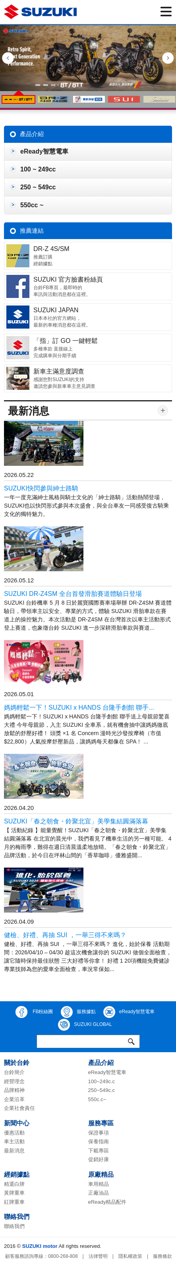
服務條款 (162, 1256)
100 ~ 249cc (38, 169)
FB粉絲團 (34, 1012)
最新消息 (14, 1151)
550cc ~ (31, 205)
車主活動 (14, 1141)
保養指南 (98, 1141)
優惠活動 (14, 1133)
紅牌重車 (14, 1202)
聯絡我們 (14, 1226)
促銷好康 (98, 1159)
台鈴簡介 (14, 1072)
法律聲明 (98, 1256)
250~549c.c (101, 1090)
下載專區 (98, 1151)
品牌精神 (14, 1090)
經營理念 (14, 1081)
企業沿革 (14, 1099)
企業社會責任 (19, 1108)
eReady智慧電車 (44, 151)
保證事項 (98, 1133)
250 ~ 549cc (38, 187)
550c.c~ (97, 1099)
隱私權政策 (130, 1256)
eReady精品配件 (107, 1202)
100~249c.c (101, 1081)
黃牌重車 (14, 1193)
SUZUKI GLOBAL (85, 1025)
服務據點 (78, 1012)
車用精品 (98, 1184)
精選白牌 (14, 1184)
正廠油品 (98, 1193)
